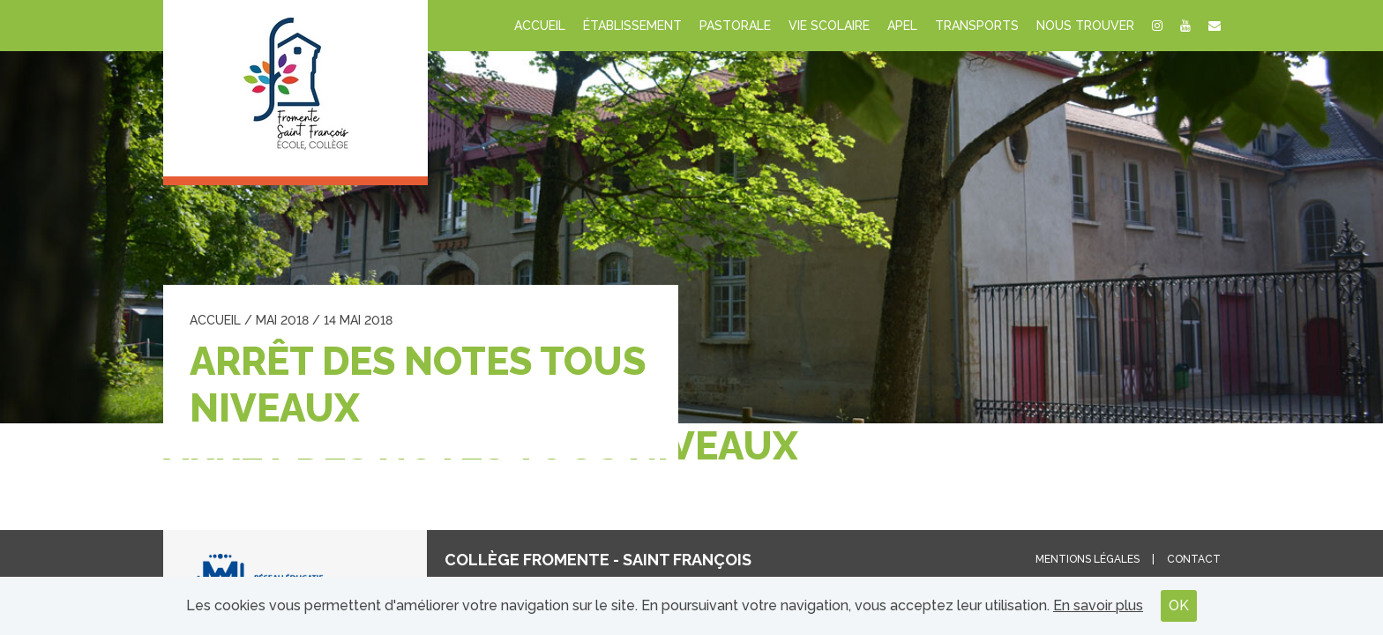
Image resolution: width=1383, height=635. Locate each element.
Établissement (632, 26)
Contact (1194, 559)
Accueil (539, 26)
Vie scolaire (829, 26)
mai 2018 (282, 320)
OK (1179, 605)
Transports (977, 26)
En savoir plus (1098, 605)
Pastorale (735, 26)
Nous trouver (1085, 26)
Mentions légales (1087, 559)
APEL (902, 26)
